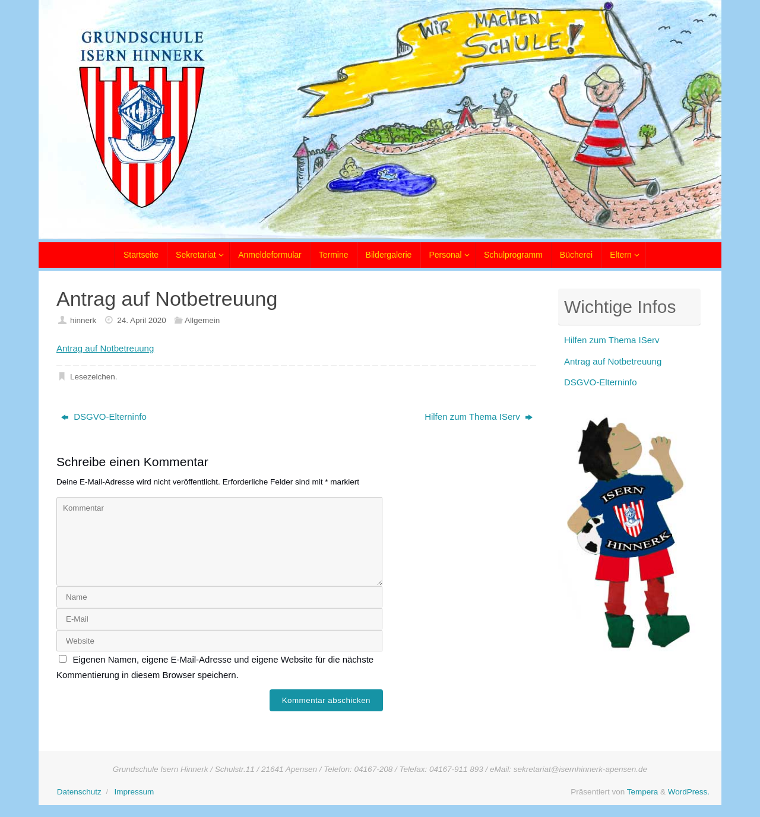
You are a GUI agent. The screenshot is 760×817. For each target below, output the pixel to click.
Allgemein (202, 320)
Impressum (134, 791)
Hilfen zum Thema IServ (479, 416)
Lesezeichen (92, 376)
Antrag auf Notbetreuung (105, 348)
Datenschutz (79, 791)
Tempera (642, 791)
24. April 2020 (141, 320)
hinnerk (83, 320)
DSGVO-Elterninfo (104, 416)
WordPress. (689, 791)
